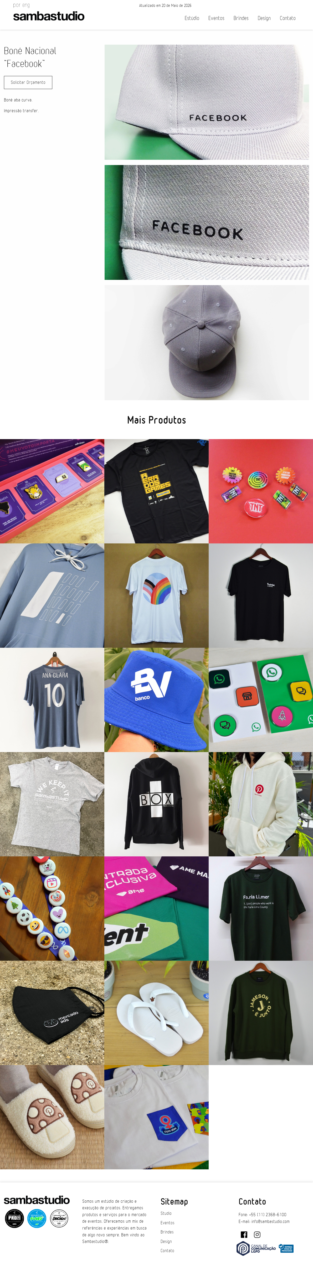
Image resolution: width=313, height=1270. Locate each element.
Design (264, 18)
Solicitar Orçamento (28, 82)
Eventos (216, 18)
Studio (166, 1213)
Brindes (241, 18)
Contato (288, 18)
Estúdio (192, 18)
